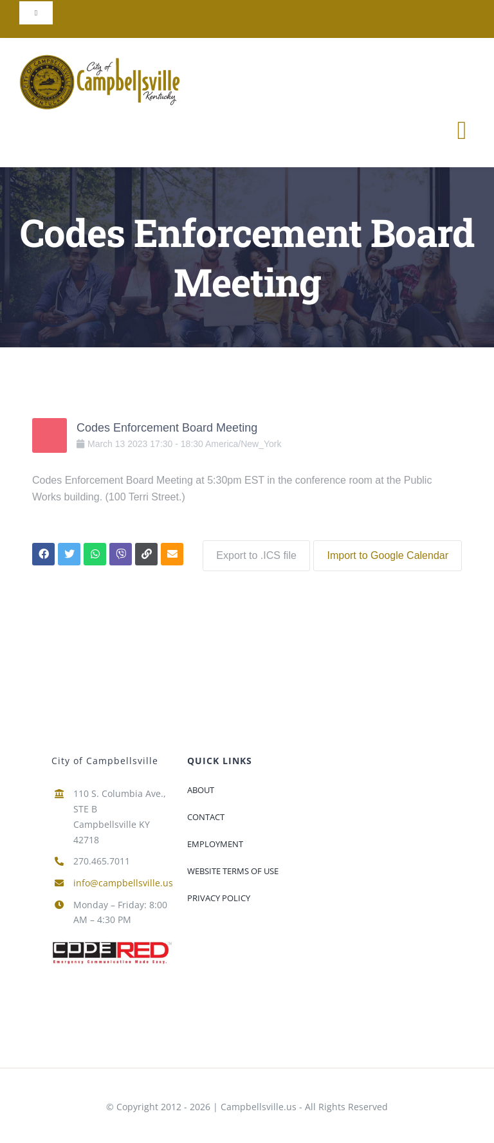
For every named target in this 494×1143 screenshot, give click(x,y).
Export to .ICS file (254, 552)
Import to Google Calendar (387, 552)
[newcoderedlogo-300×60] (112, 942)
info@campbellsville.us (123, 880)
